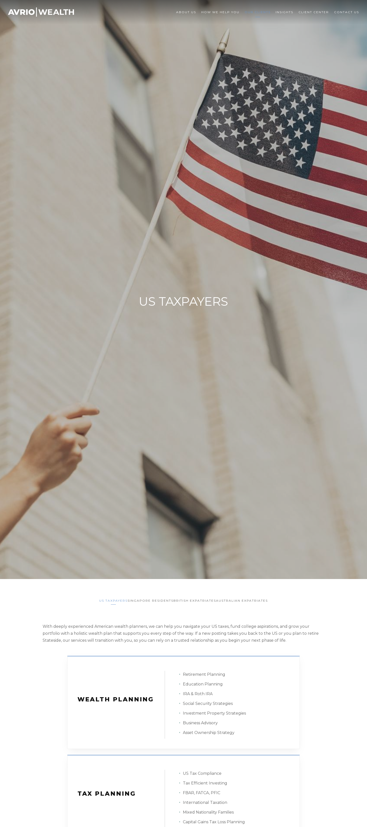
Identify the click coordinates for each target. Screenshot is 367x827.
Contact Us (346, 12)
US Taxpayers (106, 598)
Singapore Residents (148, 598)
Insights (284, 12)
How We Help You (220, 12)
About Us (186, 12)
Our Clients (258, 12)
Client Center (313, 12)
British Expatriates (197, 598)
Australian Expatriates (249, 598)
